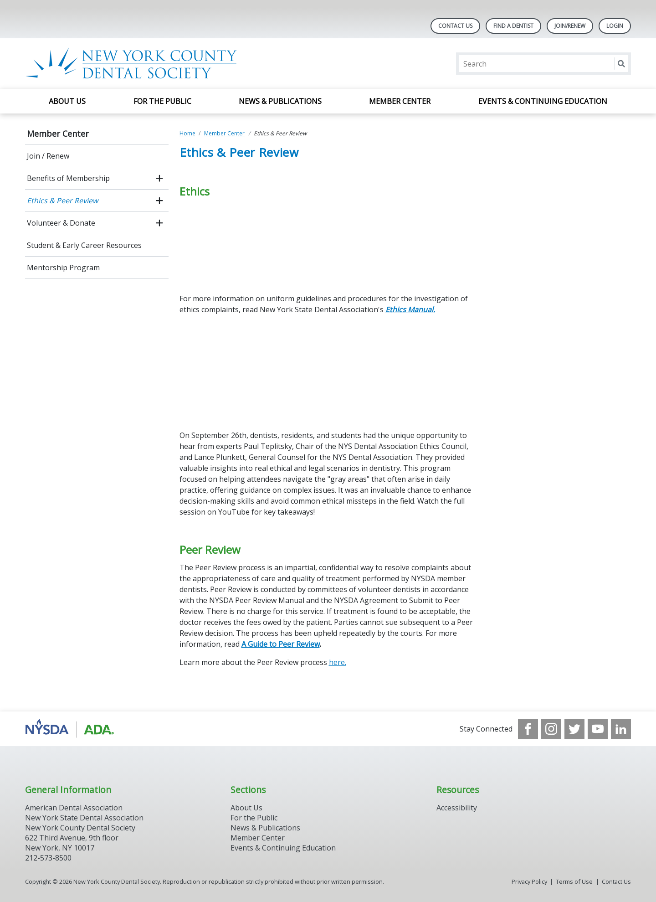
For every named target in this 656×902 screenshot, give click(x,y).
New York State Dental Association (84, 818)
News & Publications (280, 101)
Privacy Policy (529, 881)
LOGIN (614, 26)
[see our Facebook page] (528, 729)
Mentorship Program (63, 268)
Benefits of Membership (68, 178)
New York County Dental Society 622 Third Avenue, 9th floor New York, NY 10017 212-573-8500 (80, 843)
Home (187, 133)
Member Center (399, 101)
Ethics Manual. (410, 309)
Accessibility (456, 808)
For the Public (162, 101)
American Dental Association (74, 808)
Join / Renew (48, 156)
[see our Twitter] (574, 729)
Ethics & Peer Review (62, 201)
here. (337, 662)
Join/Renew (569, 26)
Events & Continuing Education (542, 101)
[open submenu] (159, 178)
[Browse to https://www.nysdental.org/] (71, 729)
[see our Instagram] (551, 729)
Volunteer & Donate (61, 223)
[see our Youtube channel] (598, 729)
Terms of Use (574, 881)
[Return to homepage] (143, 63)
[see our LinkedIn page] (621, 729)
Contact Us (455, 26)
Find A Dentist (513, 26)
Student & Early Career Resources (84, 245)
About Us (67, 101)
